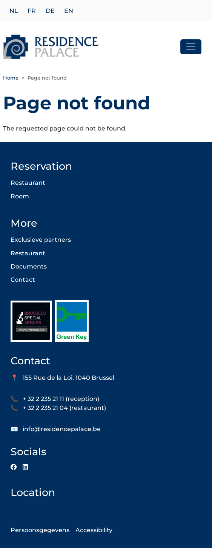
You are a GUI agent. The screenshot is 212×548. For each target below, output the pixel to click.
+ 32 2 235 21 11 (43, 398)
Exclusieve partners (41, 239)
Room (20, 196)
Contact (23, 279)
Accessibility (93, 530)
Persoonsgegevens (40, 530)
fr (32, 11)
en (68, 11)
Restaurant (28, 182)
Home (10, 78)
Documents (29, 266)
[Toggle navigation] (190, 46)
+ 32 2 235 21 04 (45, 407)
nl (13, 11)
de (50, 11)
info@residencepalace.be (62, 429)
